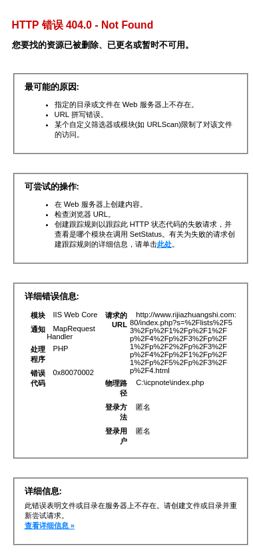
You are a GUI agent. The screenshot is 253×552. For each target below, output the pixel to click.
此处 (164, 244)
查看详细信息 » (50, 525)
